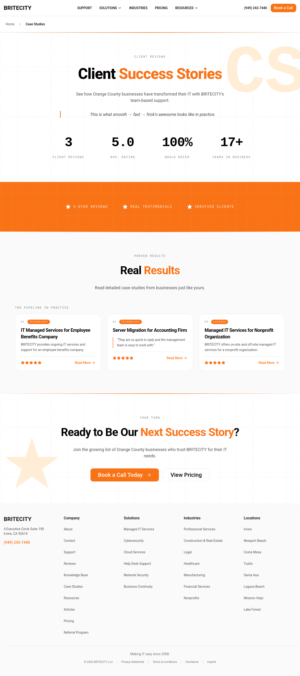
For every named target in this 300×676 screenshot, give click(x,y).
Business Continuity (138, 586)
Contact (69, 541)
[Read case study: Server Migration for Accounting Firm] (150, 346)
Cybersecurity (134, 541)
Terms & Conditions (165, 662)
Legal (188, 552)
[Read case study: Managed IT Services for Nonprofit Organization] (242, 346)
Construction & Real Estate (203, 541)
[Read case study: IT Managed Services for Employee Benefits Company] (58, 344)
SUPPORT (84, 8)
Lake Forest (252, 609)
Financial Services (197, 586)
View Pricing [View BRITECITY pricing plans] (186, 478)
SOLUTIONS (110, 8)
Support (69, 552)
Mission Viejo (253, 598)
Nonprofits (191, 598)
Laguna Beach (254, 586)
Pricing (69, 621)
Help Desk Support (137, 563)
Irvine (248, 529)
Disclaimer (192, 662)
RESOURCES (186, 8)
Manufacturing (194, 575)
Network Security (136, 575)
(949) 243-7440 (255, 8)
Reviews (70, 563)
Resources (71, 598)
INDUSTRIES (138, 8)
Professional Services (199, 529)
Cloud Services (134, 552)
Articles (69, 609)
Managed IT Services (139, 529)
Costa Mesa (252, 552)
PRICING (161, 8)
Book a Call (283, 8)
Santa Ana (251, 575)
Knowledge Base (76, 575)
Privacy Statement (132, 662)
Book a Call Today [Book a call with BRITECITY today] (125, 478)
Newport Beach (255, 541)
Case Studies (73, 586)
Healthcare (192, 563)
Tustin (248, 563)
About (68, 529)
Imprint (211, 662)
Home (10, 24)
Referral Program (76, 632)
